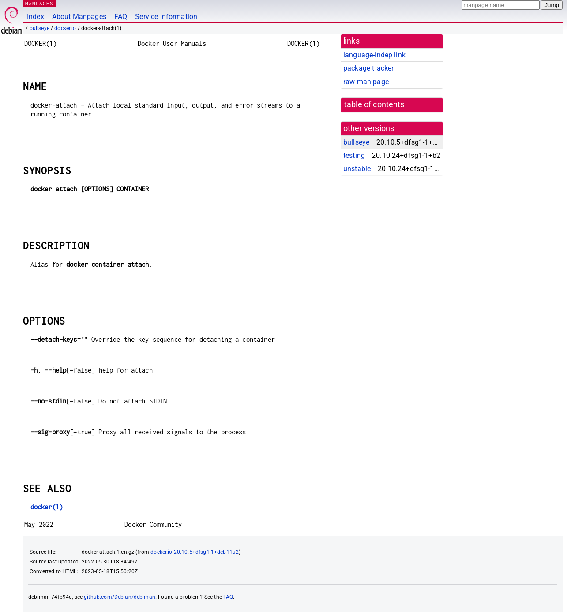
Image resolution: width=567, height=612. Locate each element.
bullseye (39, 28)
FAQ (120, 16)
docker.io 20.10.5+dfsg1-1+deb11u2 (194, 552)
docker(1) (46, 507)
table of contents (374, 104)
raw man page (366, 82)
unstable (357, 168)
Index (35, 16)
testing (354, 155)
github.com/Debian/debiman (119, 597)
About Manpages (79, 16)
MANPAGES (39, 3)
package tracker (368, 68)
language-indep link (374, 55)
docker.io (65, 28)
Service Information (166, 16)
